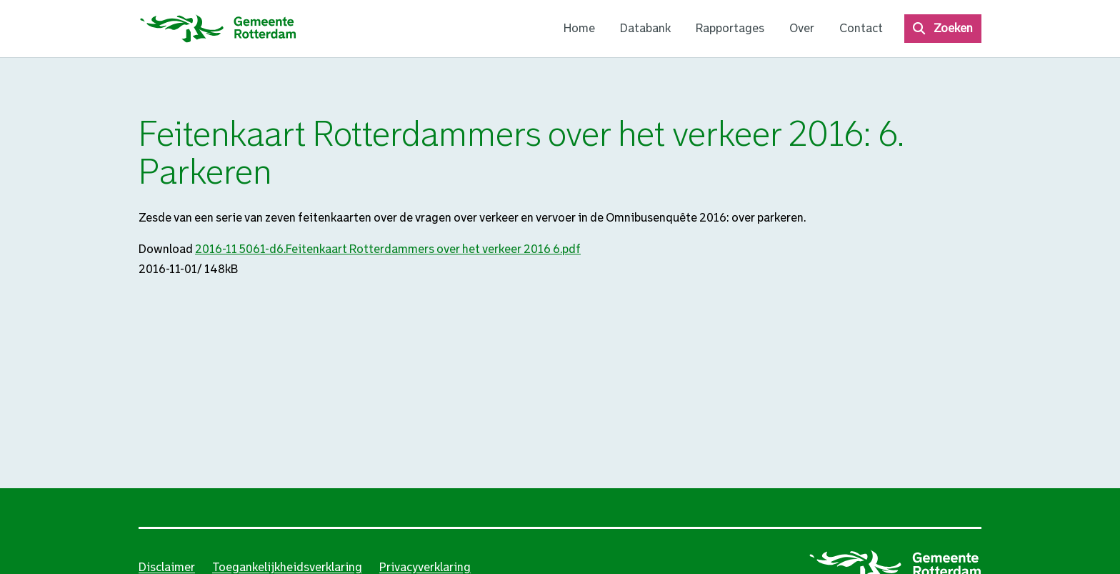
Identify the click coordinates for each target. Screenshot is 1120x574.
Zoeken (953, 28)
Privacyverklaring (425, 567)
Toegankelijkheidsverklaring (287, 567)
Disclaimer (167, 567)
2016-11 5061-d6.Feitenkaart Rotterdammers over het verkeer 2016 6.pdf (388, 249)
